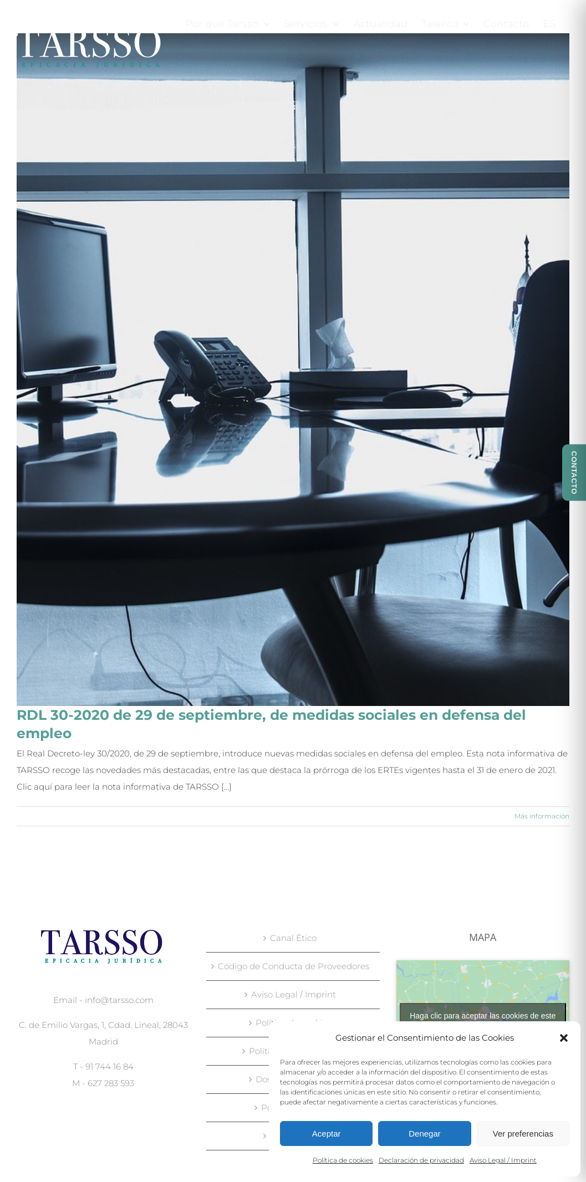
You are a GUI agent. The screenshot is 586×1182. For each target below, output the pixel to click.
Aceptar (326, 1133)
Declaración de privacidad (421, 1160)
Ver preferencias (523, 1133)
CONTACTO (574, 472)
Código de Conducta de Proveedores (293, 966)
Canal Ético (293, 938)
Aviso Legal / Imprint (503, 1160)
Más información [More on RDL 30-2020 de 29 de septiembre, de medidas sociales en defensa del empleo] (541, 816)
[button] (563, 1037)
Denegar (425, 1133)
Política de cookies (343, 1160)
